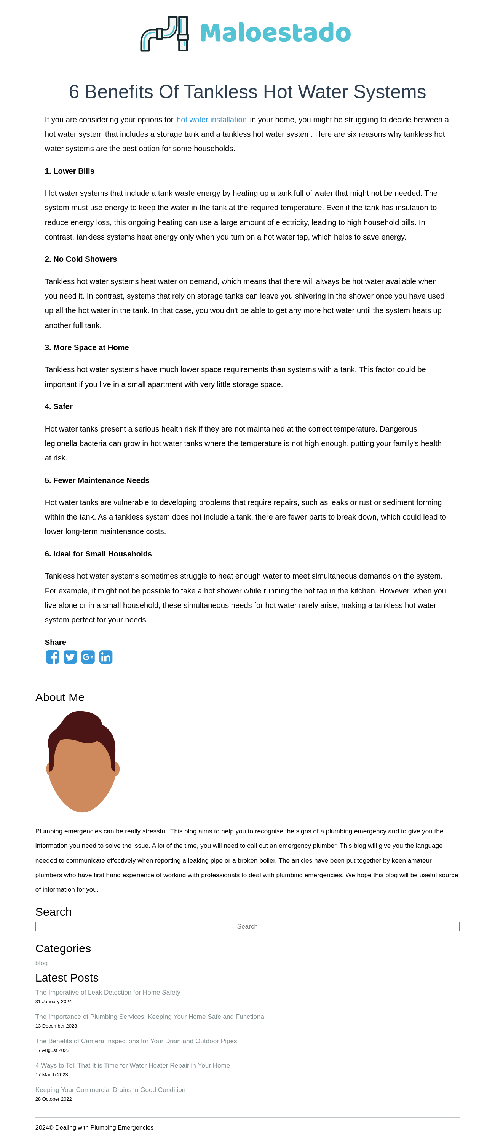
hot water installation (212, 119)
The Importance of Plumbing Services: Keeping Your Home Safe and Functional (150, 1016)
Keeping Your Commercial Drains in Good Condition (110, 1090)
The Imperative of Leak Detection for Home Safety (107, 992)
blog (41, 963)
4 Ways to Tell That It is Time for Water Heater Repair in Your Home (132, 1065)
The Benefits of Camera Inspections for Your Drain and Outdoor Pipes (136, 1041)
